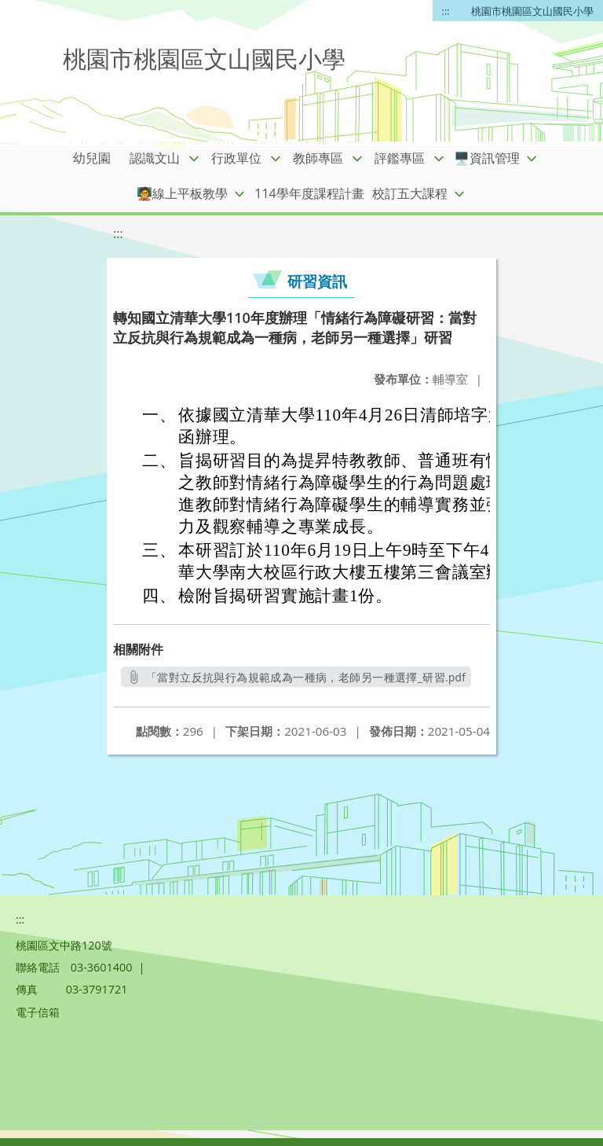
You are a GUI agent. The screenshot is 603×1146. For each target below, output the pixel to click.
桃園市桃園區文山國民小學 (532, 11)
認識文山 (155, 158)
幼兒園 (92, 158)
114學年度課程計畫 (309, 193)
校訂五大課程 (410, 193)
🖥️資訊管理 (487, 158)
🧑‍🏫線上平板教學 (182, 193)
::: (446, 11)
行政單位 (236, 158)
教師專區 (318, 158)
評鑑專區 (400, 158)
